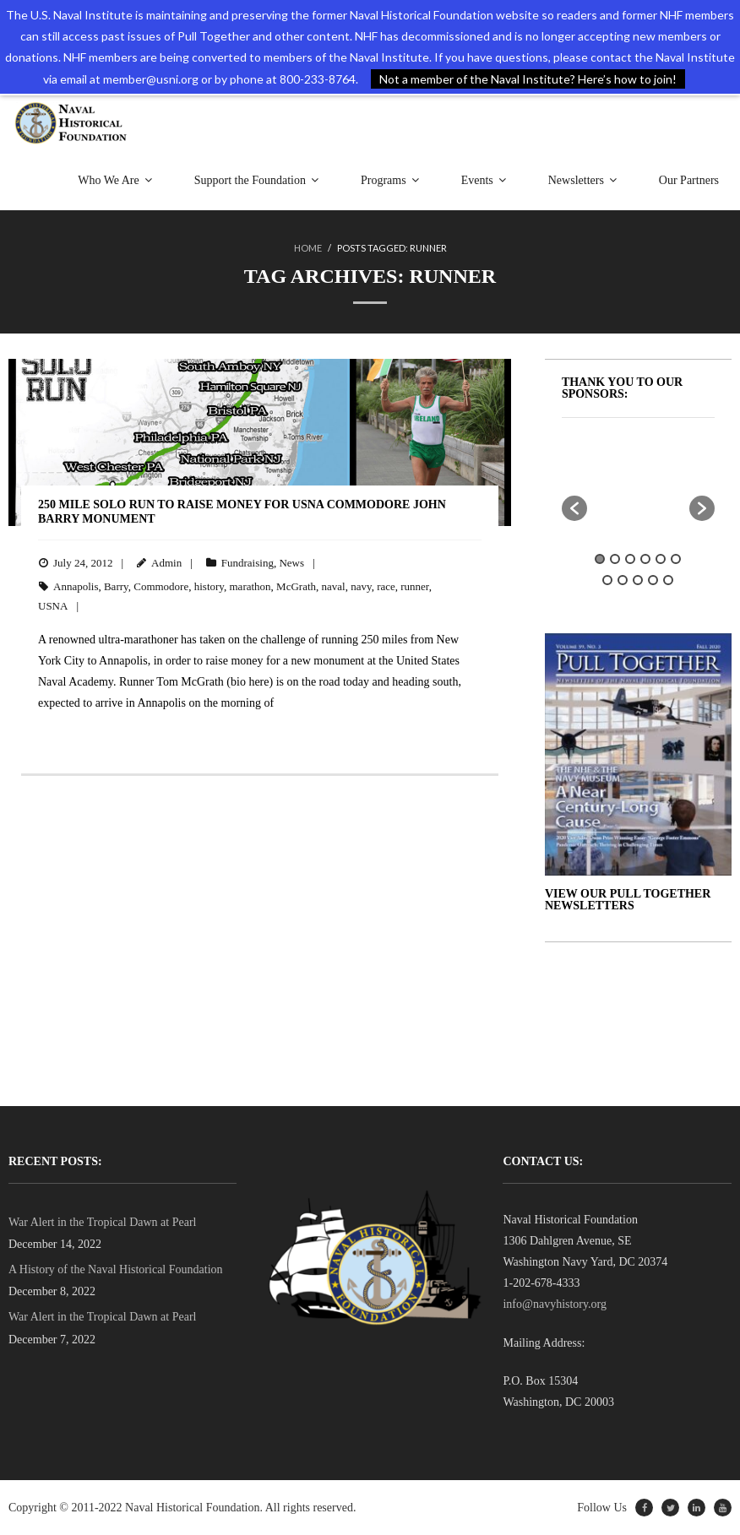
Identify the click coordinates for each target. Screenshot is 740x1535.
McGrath (296, 586)
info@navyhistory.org (555, 1304)
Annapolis (75, 586)
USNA (53, 605)
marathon (250, 586)
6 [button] (676, 559)
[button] (574, 508)
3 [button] (630, 559)
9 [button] (638, 580)
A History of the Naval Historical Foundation (115, 1269)
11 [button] (668, 580)
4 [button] (645, 559)
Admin (166, 562)
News (291, 562)
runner (414, 586)
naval (334, 586)
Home (308, 247)
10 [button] (653, 580)
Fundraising (247, 562)
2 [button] (615, 559)
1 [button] (600, 559)
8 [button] (623, 580)
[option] (656, 470)
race (386, 586)
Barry (116, 586)
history (209, 586)
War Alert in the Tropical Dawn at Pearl (102, 1222)
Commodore (160, 586)
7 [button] (607, 580)
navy (361, 586)
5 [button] (661, 559)
